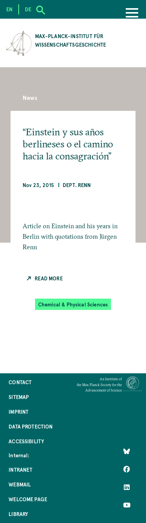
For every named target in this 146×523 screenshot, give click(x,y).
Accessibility (26, 441)
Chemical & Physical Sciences (73, 304)
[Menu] (132, 13)
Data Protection (31, 426)
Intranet (20, 469)
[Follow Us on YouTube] (126, 505)
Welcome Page (28, 499)
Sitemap (19, 397)
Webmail (20, 484)
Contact (20, 382)
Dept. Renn (77, 185)
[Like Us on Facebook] (126, 469)
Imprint (18, 411)
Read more (48, 278)
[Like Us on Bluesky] (126, 451)
